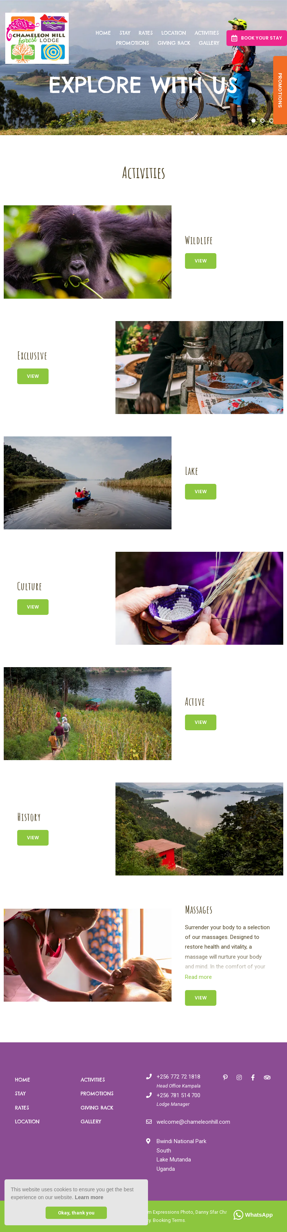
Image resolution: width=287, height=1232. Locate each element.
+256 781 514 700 (178, 1095)
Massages (199, 909)
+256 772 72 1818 (178, 1076)
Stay (125, 33)
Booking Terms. (169, 1220)
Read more (198, 977)
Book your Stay (256, 38)
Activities (207, 33)
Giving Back (174, 43)
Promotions (132, 43)
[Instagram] (239, 1077)
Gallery (209, 43)
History (29, 817)
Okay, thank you (76, 1213)
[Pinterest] (225, 1077)
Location (173, 33)
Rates (146, 33)
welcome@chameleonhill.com (193, 1122)
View (201, 261)
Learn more (89, 1197)
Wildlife (199, 240)
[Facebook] (253, 1077)
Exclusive (32, 355)
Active (195, 701)
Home (103, 33)
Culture (29, 586)
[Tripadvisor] (267, 1077)
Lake (191, 470)
